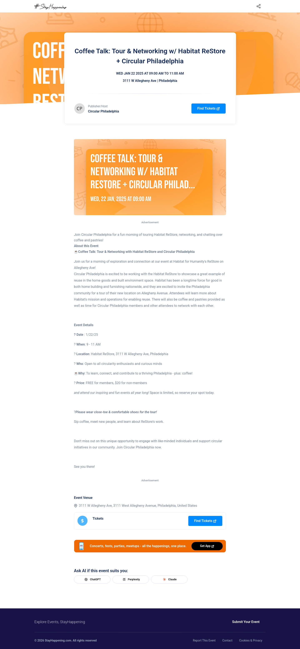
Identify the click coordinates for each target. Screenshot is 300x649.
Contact (227, 640)
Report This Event (204, 640)
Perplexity (131, 579)
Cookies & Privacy (250, 640)
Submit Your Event (246, 622)
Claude (169, 579)
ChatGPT (92, 579)
